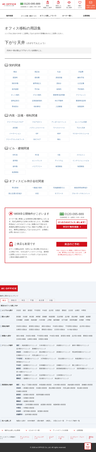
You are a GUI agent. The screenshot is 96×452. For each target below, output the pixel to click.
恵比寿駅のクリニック (47, 352)
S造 (59, 155)
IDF (37, 133)
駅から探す (6, 317)
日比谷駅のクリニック (65, 358)
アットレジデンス (39, 437)
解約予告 (81, 77)
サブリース (59, 193)
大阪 (51, 300)
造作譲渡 (15, 89)
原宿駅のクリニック (63, 352)
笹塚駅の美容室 (21, 391)
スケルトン (81, 155)
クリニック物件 (7, 345)
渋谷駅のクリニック (30, 352)
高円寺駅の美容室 (29, 411)
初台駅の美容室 (82, 388)
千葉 (32, 300)
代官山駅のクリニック (39, 355)
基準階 (15, 161)
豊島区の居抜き (47, 329)
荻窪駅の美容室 (43, 411)
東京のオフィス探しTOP (9, 306)
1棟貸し (48, 421)
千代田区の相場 (42, 336)
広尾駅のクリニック (23, 355)
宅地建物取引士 (59, 188)
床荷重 (15, 128)
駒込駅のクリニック (62, 378)
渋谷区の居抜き (21, 326)
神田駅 (38, 317)
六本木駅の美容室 (59, 385)
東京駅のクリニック (32, 358)
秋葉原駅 (52, 317)
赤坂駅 (26, 320)
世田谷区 (19, 404)
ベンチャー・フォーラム (77, 437)
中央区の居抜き (58, 326)
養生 (59, 139)
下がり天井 (81, 128)
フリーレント (81, 95)
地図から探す (21, 421)
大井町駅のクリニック (64, 375)
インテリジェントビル (81, 161)
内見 (37, 193)
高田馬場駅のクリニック (85, 368)
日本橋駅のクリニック (47, 365)
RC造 (37, 155)
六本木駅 (42, 320)
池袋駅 (82, 317)
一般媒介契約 (37, 188)
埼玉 (23, 300)
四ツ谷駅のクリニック (24, 372)
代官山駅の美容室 (69, 388)
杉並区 (18, 411)
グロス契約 (37, 95)
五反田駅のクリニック (47, 375)
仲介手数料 (59, 101)
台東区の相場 (32, 339)
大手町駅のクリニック (48, 358)
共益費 (80, 72)
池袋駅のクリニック (30, 378)
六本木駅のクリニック (47, 345)
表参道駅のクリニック (29, 345)
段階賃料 (81, 106)
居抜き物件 (6, 326)
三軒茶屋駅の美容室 (32, 404)
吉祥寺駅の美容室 (31, 414)
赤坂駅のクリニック (63, 345)
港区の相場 (20, 336)
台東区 (77, 310)
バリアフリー (37, 166)
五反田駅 (60, 317)
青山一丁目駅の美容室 (29, 385)
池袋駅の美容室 (28, 401)
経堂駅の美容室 (46, 404)
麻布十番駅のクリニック (80, 345)
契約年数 (15, 83)
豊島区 (64, 310)
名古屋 (41, 300)
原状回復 (59, 77)
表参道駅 (34, 320)
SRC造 (15, 155)
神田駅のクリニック (23, 362)
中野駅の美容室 (28, 408)
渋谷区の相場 (30, 336)
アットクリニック (24, 437)
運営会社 (91, 437)
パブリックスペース (37, 128)
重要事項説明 (81, 101)
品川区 (51, 310)
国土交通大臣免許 (15, 193)
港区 (24, 310)
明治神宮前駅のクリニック (81, 352)
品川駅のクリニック (23, 349)
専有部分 (15, 106)
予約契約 (81, 89)
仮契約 (58, 89)
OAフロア (37, 139)
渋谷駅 (25, 317)
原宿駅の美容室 (28, 388)
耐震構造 (59, 166)
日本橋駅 (19, 320)
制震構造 (81, 166)
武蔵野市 (19, 414)
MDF (59, 133)
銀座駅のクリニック (30, 365)
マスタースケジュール (81, 133)
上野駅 (49, 320)
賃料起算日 (15, 101)
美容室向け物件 (7, 385)
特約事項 (37, 106)
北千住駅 (65, 320)
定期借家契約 (37, 101)
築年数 (15, 166)
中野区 (83, 310)
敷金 (15, 72)
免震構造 (15, 172)
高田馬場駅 (73, 320)
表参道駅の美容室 (74, 385)
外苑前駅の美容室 (45, 385)
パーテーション (15, 133)
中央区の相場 (54, 336)
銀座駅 (88, 317)
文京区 (70, 310)
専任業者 (15, 188)
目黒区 (57, 310)
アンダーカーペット (58, 122)
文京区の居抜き (59, 329)
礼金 (59, 72)
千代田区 (37, 310)
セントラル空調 (81, 122)
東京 (4, 300)
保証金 (37, 72)
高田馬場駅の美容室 (43, 395)
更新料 (15, 77)
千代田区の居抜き (71, 326)
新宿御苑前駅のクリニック (65, 368)
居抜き (58, 83)
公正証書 (81, 83)
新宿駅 (18, 317)
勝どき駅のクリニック (80, 365)
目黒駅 (81, 320)
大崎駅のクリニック (30, 375)
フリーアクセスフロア (15, 122)
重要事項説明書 (59, 95)
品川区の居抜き (85, 326)
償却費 (37, 77)
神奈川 (14, 300)
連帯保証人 (37, 83)
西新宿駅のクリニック (47, 368)
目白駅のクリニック (46, 378)
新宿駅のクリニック (30, 368)
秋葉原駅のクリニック (83, 358)
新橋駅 (44, 317)
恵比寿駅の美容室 (55, 388)
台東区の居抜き (21, 329)
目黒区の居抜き (34, 329)
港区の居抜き (46, 326)
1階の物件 (40, 421)
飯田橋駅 (57, 320)
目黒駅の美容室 (28, 398)
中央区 (44, 310)
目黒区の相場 (43, 339)
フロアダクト (37, 122)
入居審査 (59, 106)
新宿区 (30, 310)
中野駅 (88, 320)
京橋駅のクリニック (63, 365)
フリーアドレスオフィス (15, 139)
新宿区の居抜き (34, 326)
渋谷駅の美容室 (41, 388)
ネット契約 (15, 95)
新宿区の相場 (65, 336)
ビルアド (51, 437)
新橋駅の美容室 (87, 385)
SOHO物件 (31, 421)
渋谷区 (18, 310)
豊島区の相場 (87, 336)
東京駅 (31, 317)
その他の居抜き (72, 329)
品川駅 (67, 317)
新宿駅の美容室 (28, 395)
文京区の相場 (21, 339)
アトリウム (59, 161)
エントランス (37, 161)
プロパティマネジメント (81, 193)
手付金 (37, 89)
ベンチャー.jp (61, 437)
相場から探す (6, 336)
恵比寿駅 (74, 317)
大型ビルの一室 (58, 421)
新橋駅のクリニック (39, 349)
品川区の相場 (76, 336)
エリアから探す (7, 310)
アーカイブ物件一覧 (73, 421)
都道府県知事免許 (80, 188)
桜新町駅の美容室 (59, 404)
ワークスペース (59, 128)
